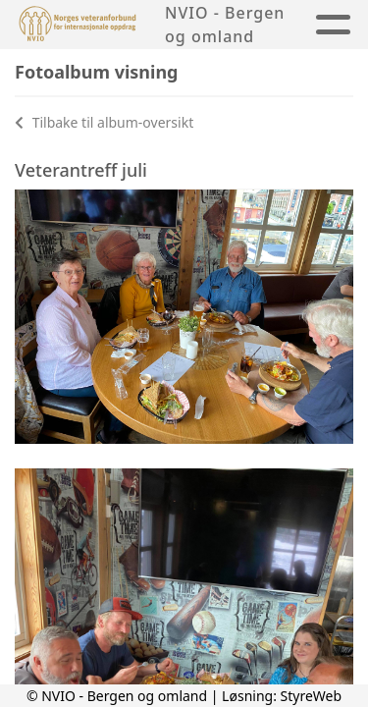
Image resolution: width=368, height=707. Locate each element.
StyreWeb (311, 695)
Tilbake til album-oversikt (104, 122)
